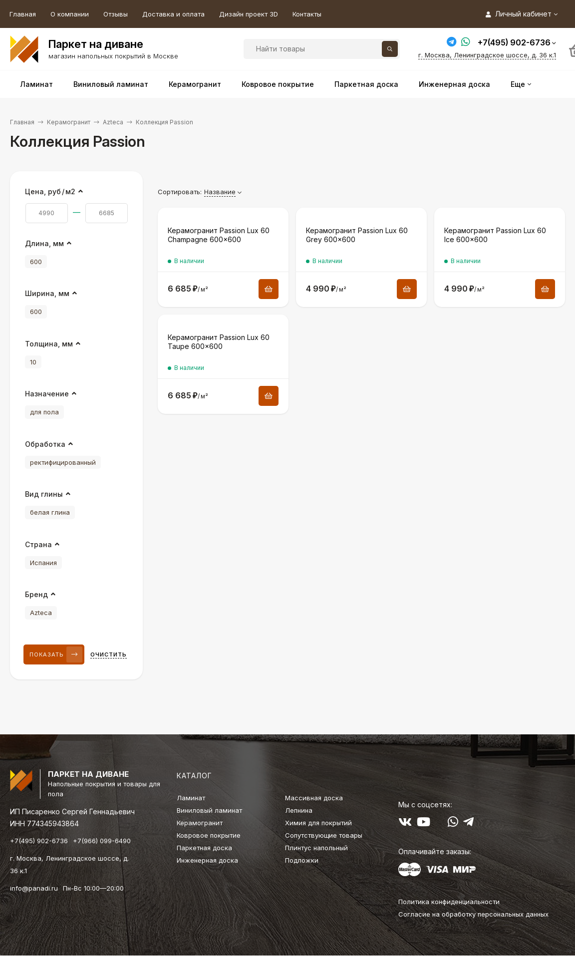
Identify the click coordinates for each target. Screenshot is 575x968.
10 (33, 362)
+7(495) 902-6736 (514, 42)
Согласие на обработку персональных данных (473, 914)
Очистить (108, 654)
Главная (22, 14)
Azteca (113, 122)
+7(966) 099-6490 (102, 841)
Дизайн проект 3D (248, 14)
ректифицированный (63, 462)
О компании (69, 14)
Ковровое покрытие (209, 835)
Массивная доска (314, 798)
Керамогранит (68, 122)
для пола (44, 412)
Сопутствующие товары (323, 835)
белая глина (50, 512)
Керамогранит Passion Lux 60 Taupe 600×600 (219, 341)
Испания (43, 563)
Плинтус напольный (316, 848)
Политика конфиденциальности (449, 902)
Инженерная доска (207, 860)
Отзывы (115, 14)
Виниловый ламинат (209, 810)
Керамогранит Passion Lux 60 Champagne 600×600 (219, 235)
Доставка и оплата (173, 14)
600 (36, 262)
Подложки (301, 860)
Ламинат (191, 798)
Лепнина (298, 810)
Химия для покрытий (318, 823)
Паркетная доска (204, 848)
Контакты (306, 14)
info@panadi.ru (34, 888)
